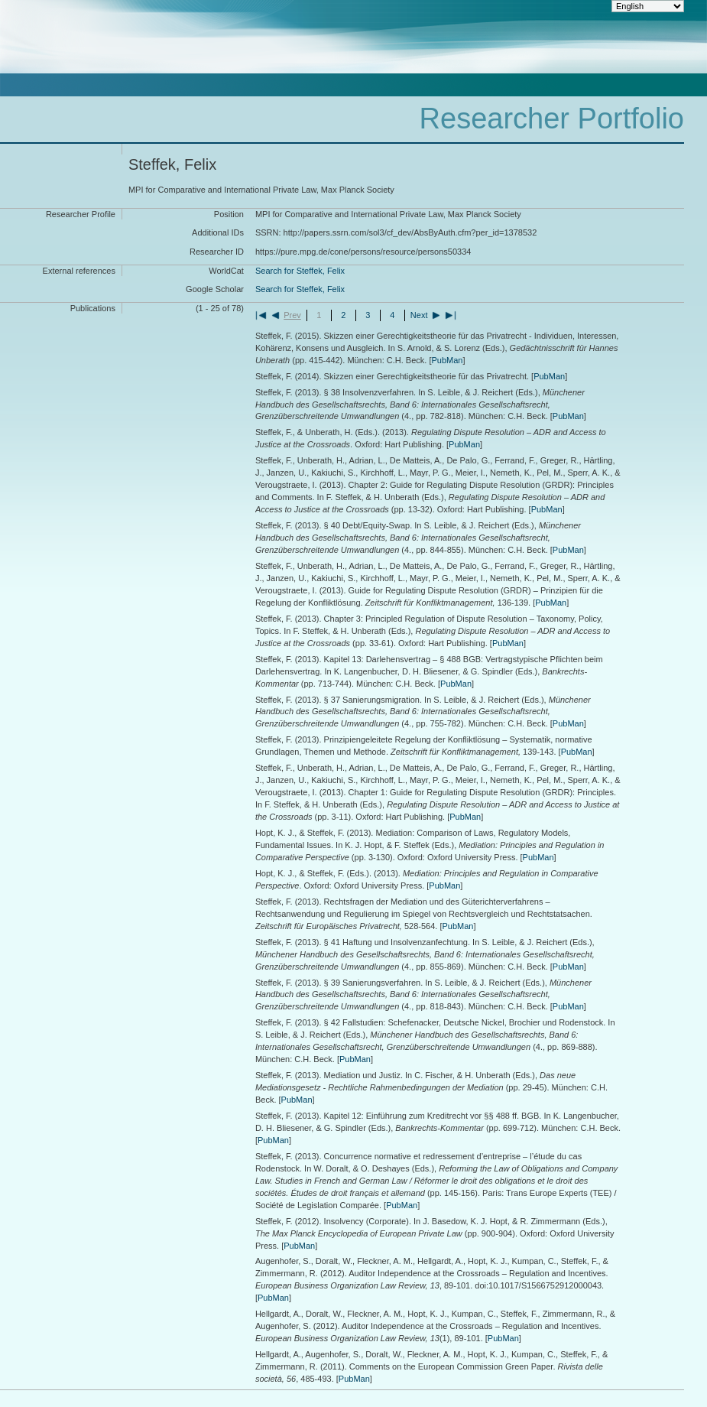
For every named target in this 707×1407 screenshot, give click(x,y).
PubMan (446, 360)
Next (419, 315)
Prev (292, 315)
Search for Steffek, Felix (300, 270)
